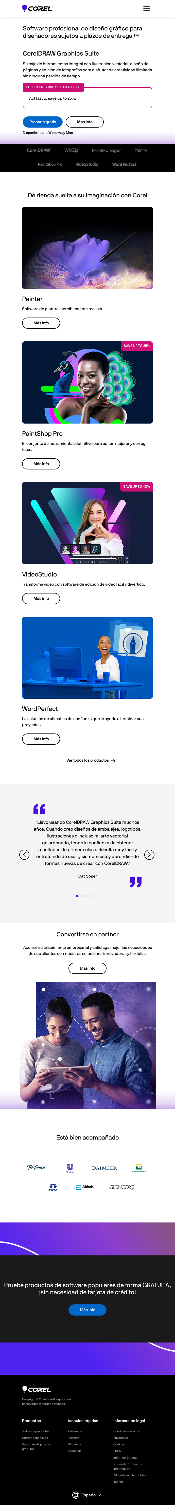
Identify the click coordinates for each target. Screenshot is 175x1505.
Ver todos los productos (87, 760)
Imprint (118, 1481)
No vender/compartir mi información (129, 1466)
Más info (85, 122)
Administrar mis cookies (129, 1475)
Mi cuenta (74, 1444)
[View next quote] (150, 855)
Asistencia (75, 1431)
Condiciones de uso (127, 1431)
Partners (73, 1437)
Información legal (125, 1457)
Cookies (119, 1444)
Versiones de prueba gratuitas (36, 1446)
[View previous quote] (25, 855)
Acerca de (75, 1450)
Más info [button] (41, 323)
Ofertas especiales (35, 1437)
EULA (117, 1450)
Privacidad (120, 1437)
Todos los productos (35, 1431)
